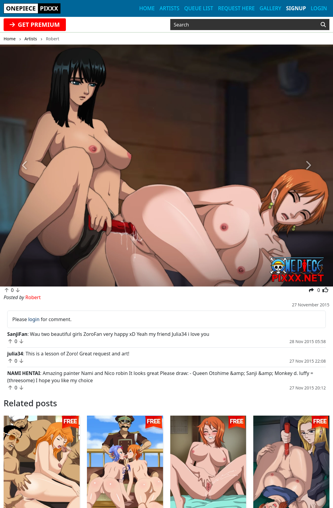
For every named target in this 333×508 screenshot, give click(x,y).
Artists (169, 8)
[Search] (323, 24)
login (34, 319)
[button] (25, 166)
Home (147, 8)
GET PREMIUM (35, 24)
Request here (236, 8)
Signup (296, 8)
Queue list (198, 8)
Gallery (270, 8)
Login (319, 8)
